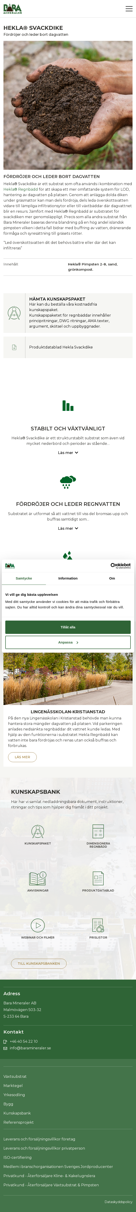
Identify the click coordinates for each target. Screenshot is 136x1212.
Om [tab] (112, 578)
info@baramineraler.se (30, 1048)
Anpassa (68, 642)
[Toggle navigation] (129, 8)
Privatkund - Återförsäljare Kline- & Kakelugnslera (49, 1176)
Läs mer (22, 757)
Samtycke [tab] (24, 578)
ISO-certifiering (17, 1157)
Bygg (8, 1104)
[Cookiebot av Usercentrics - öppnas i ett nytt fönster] (111, 566)
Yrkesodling (14, 1095)
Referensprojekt (18, 1122)
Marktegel (13, 1086)
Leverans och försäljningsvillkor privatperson (44, 1148)
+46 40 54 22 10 (24, 1041)
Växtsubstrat (15, 1076)
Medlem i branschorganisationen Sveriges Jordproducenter (58, 1167)
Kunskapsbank (17, 1113)
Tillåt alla (68, 627)
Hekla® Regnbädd (20, 189)
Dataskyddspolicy (119, 1202)
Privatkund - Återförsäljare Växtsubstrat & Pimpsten (51, 1185)
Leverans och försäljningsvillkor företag (39, 1139)
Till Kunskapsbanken (39, 963)
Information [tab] (68, 578)
